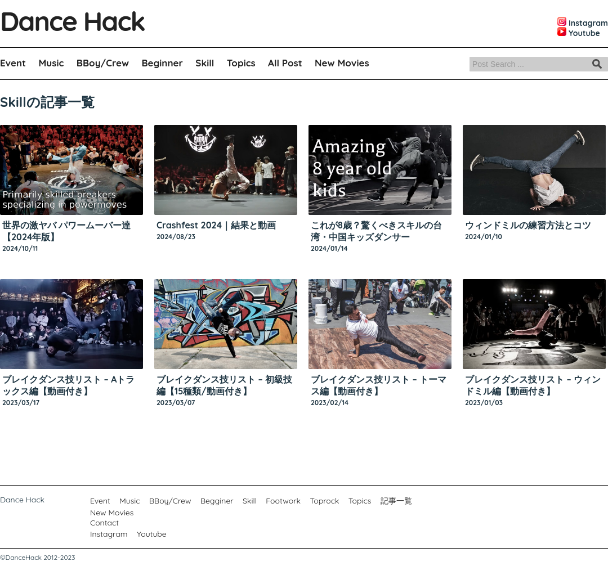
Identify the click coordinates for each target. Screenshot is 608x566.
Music (51, 63)
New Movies (342, 63)
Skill (204, 63)
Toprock (324, 501)
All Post (285, 63)
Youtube (152, 534)
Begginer (217, 501)
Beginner (162, 63)
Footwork (283, 501)
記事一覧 (396, 501)
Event (13, 63)
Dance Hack (72, 21)
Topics (241, 63)
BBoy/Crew (103, 63)
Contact (104, 523)
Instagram (109, 534)
